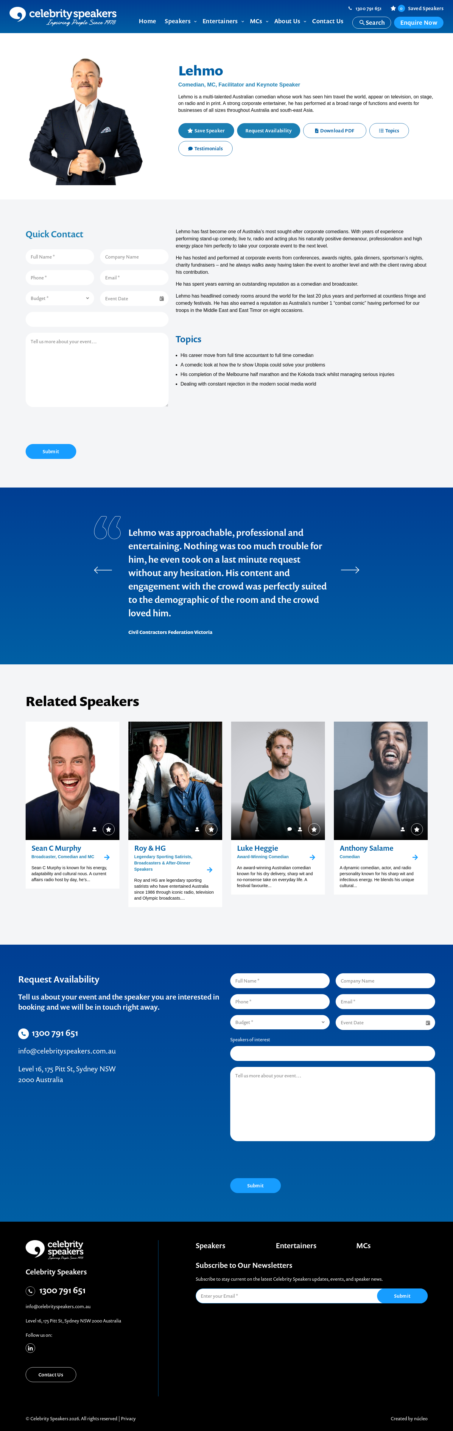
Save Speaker (209, 130)
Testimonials (205, 148)
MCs (363, 1245)
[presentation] (71, 426)
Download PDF (334, 130)
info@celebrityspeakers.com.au (67, 1051)
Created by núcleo (409, 1418)
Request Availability (268, 130)
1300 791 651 (369, 8)
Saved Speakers (420, 8)
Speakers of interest (250, 1039)
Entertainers (296, 1245)
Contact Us (50, 1374)
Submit (51, 451)
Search (372, 22)
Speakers (210, 1245)
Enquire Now (418, 22)
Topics (389, 130)
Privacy (128, 1418)
